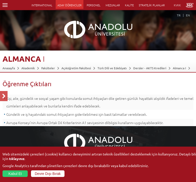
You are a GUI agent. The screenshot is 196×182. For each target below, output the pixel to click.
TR (179, 15)
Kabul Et (15, 174)
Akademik (28, 68)
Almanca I (179, 68)
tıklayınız (16, 158)
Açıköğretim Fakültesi (76, 68)
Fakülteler (48, 68)
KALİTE (129, 5)
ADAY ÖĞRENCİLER (69, 5)
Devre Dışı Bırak (48, 174)
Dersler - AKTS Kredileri (149, 68)
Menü (5, 5)
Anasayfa (9, 68)
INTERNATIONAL (41, 5)
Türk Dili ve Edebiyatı (112, 68)
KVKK (177, 5)
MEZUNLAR (113, 5)
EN (188, 15)
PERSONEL (94, 5)
